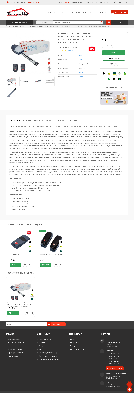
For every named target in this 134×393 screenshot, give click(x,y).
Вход (72, 339)
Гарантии (42, 342)
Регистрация (74, 342)
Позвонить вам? (33, 2)
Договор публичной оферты (49, 353)
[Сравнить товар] (29, 265)
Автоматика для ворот (15, 342)
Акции (67, 2)
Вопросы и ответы (77, 349)
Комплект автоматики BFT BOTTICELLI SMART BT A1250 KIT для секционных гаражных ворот (19, 304)
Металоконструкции (14, 349)
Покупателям (78, 2)
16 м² (81, 77)
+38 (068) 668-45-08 (113, 356)
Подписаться (58, 324)
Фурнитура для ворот (15, 353)
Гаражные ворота (13, 339)
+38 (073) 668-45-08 (113, 364)
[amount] (108, 46)
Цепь (81, 72)
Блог (40, 349)
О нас (60, 2)
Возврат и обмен (45, 346)
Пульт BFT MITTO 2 (17, 255)
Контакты (89, 2)
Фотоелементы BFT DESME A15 (51, 255)
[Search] (101, 22)
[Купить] (15, 265)
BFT (80, 55)
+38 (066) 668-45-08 (16, 2)
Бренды (73, 346)
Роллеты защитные (14, 346)
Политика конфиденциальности (50, 359)
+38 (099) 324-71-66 (113, 359)
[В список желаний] (25, 265)
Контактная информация (48, 356)
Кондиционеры (12, 356)
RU (125, 2)
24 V (80, 60)
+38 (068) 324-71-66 (113, 361)
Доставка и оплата (113, 87)
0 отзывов (70, 51)
